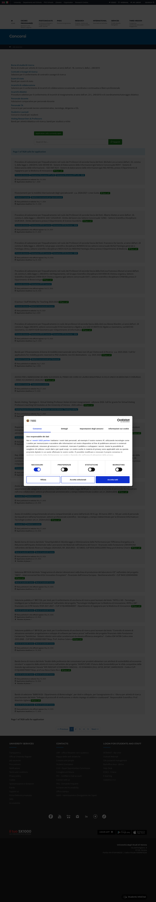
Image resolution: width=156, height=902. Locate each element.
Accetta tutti (112, 480)
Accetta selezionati (78, 480)
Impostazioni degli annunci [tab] (91, 429)
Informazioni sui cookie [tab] (119, 429)
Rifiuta (43, 480)
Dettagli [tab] (64, 429)
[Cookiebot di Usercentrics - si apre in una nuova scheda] (119, 420)
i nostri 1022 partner (40, 440)
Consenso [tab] (37, 429)
